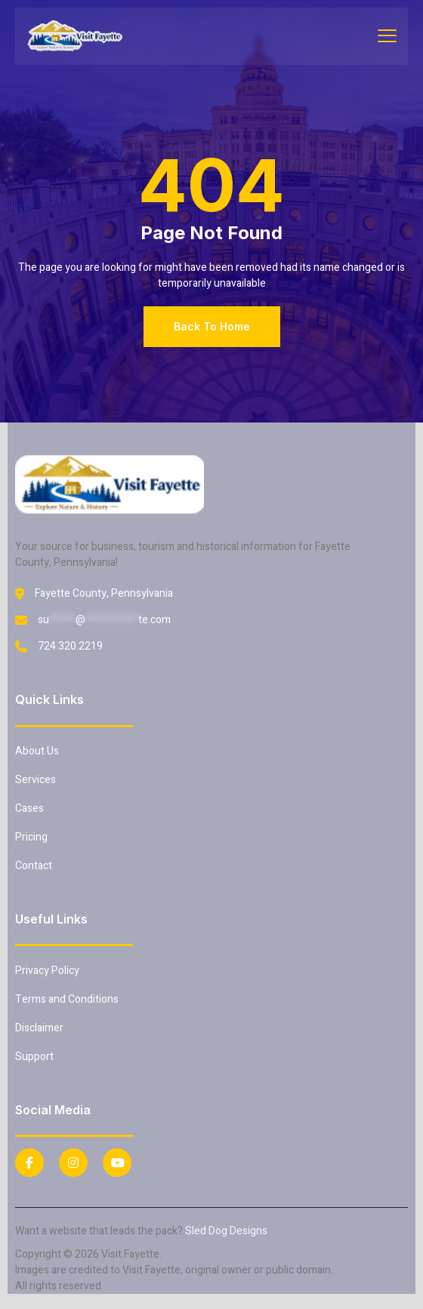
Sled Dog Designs (226, 1231)
